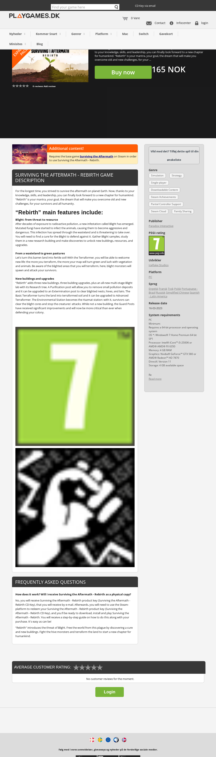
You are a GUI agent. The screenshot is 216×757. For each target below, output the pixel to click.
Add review (50, 86)
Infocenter (180, 23)
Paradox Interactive (161, 226)
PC (150, 277)
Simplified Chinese (177, 292)
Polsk (177, 289)
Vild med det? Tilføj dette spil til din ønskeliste (175, 155)
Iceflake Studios (159, 265)
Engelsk (153, 289)
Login (109, 692)
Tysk (171, 289)
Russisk (160, 292)
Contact (155, 23)
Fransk (163, 289)
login (201, 23)
